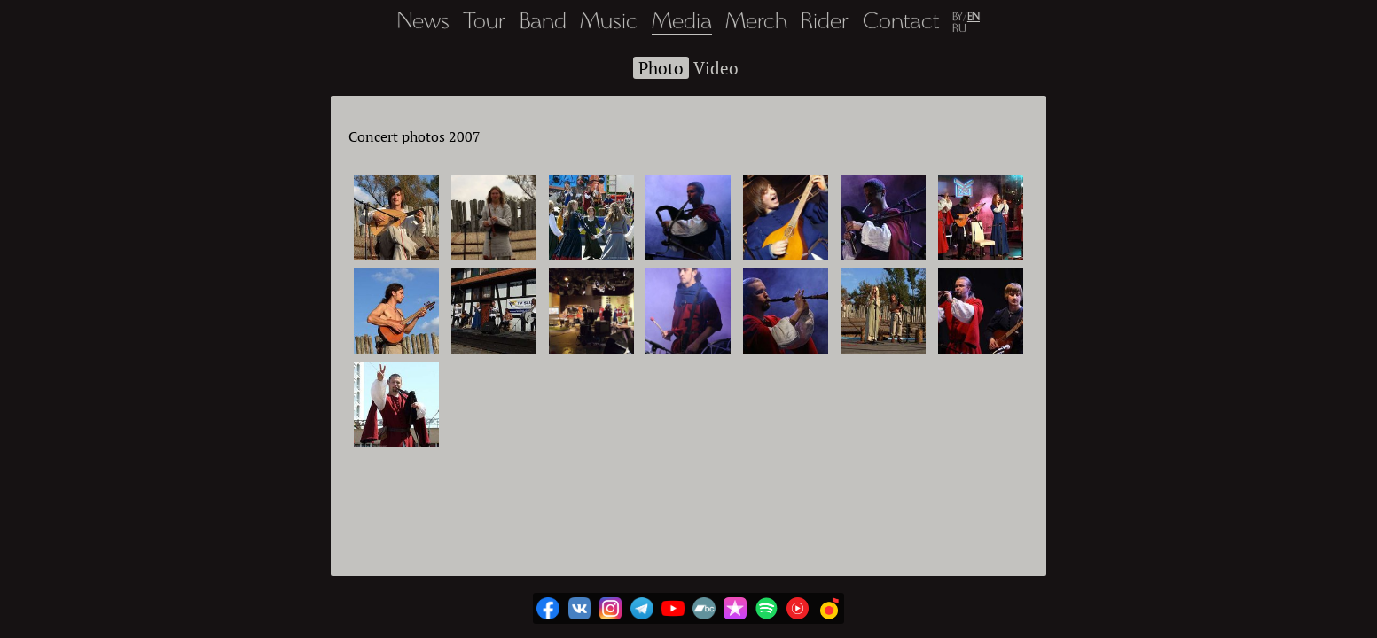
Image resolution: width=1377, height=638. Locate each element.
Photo (661, 68)
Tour (484, 23)
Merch (756, 23)
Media (682, 23)
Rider (825, 23)
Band (543, 23)
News (423, 23)
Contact (901, 23)
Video (716, 68)
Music (609, 23)
